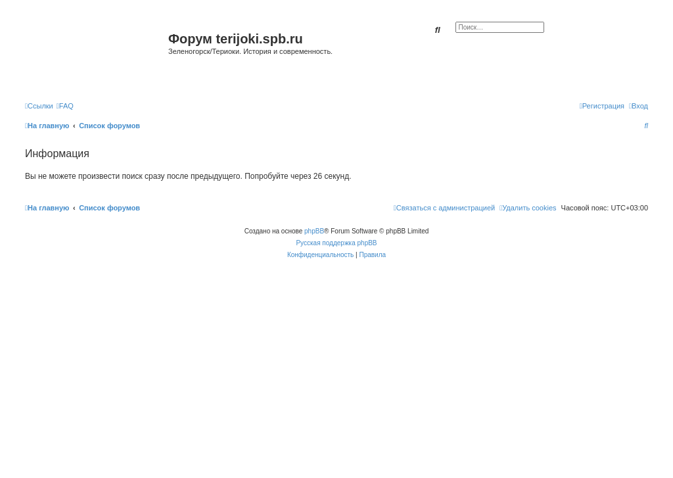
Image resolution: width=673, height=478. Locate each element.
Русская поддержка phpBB (336, 243)
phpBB (314, 231)
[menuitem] (65, 106)
